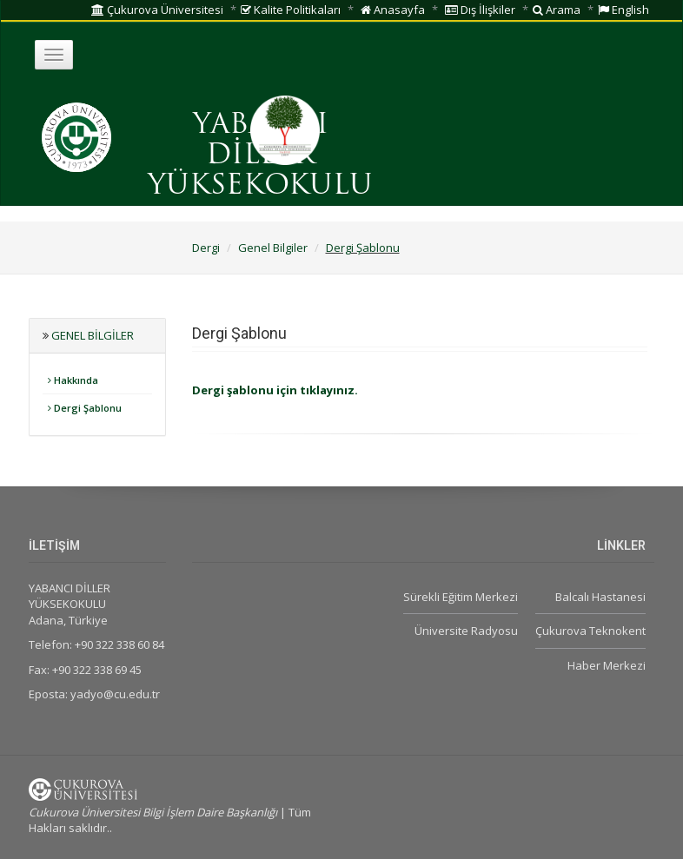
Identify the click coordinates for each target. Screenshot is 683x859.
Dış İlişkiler (480, 9)
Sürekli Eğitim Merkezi (460, 597)
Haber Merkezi (606, 665)
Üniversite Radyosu (466, 630)
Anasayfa (393, 9)
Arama (556, 9)
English (623, 9)
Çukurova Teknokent (590, 630)
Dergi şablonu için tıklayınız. (275, 390)
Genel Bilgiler (273, 247)
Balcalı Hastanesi (600, 597)
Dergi (206, 247)
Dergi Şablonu (363, 247)
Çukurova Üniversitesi (157, 9)
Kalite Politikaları (291, 9)
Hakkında (73, 380)
